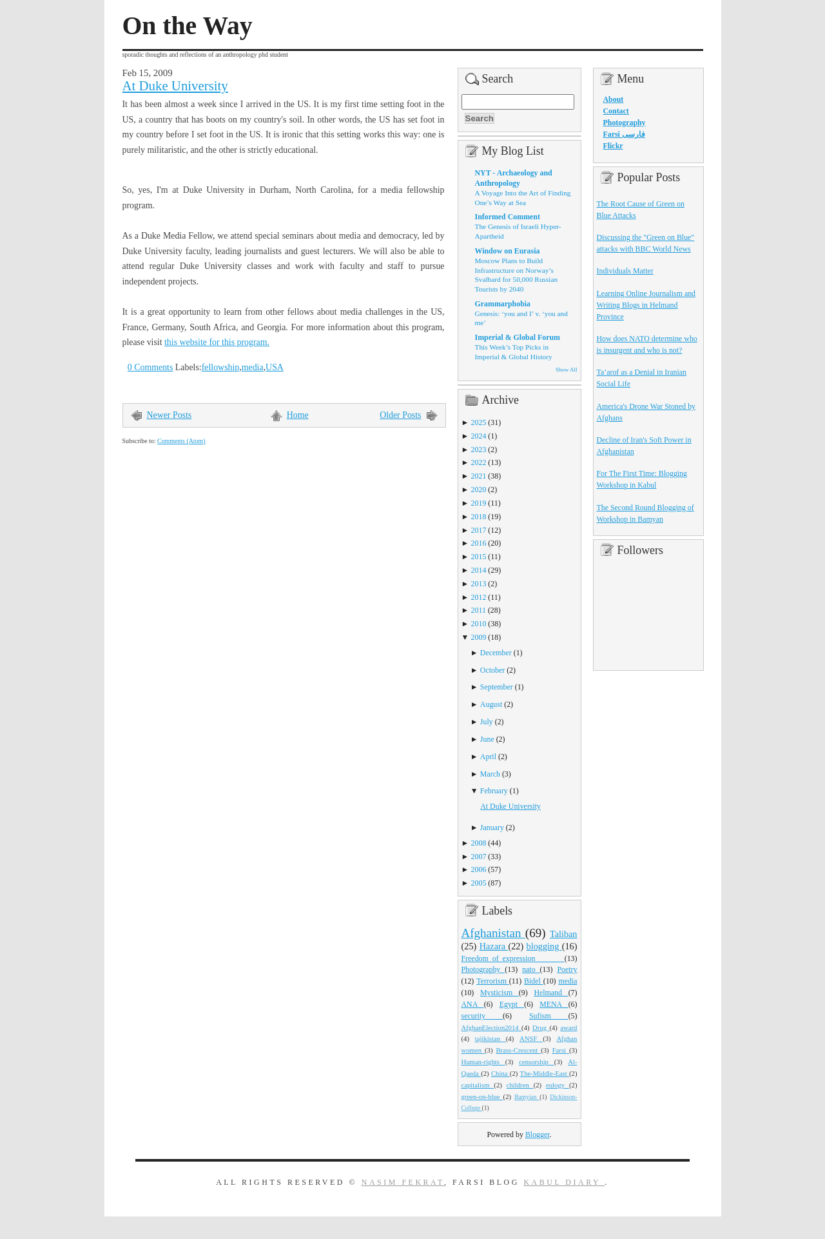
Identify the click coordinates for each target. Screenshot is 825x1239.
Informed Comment (507, 216)
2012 (479, 597)
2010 (479, 623)
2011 (478, 610)
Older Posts (400, 415)
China (500, 1073)
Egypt (512, 1004)
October (492, 670)
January (492, 827)
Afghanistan (493, 933)
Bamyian (526, 1097)
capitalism (477, 1085)
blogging (544, 946)
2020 (479, 489)
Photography (483, 969)
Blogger (537, 1134)
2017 (479, 530)
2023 (479, 449)
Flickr (613, 145)
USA (275, 367)
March (490, 773)
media (253, 367)
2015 (479, 556)
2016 (479, 543)
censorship (536, 1062)
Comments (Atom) (181, 440)
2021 (479, 476)
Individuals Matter (625, 270)
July (486, 721)
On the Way (187, 26)
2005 (479, 882)
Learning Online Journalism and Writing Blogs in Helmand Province (646, 305)
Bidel (533, 981)
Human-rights (483, 1062)
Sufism (548, 1015)
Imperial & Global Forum (517, 337)
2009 (479, 637)
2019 (479, 503)
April (488, 756)
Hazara (494, 946)
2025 (479, 422)
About (613, 99)
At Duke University (175, 86)
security (482, 1015)
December (496, 652)
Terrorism (492, 981)
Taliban (564, 934)
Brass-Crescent (518, 1050)
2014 (479, 570)
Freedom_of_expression (513, 958)
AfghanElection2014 (491, 1027)
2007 (479, 856)
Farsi (560, 1050)
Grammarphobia (503, 303)
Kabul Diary (564, 1182)
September (496, 686)
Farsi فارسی (624, 134)
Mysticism (499, 992)
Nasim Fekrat (403, 1182)
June (487, 739)
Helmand (551, 992)
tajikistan (490, 1038)
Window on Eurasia (507, 250)
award (568, 1027)
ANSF (531, 1038)
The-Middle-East (544, 1073)
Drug (540, 1027)
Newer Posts (169, 415)
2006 (479, 869)
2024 (479, 436)
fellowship (221, 367)
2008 (479, 842)
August (491, 704)
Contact (616, 110)
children (520, 1085)
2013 (479, 583)
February (494, 790)
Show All (566, 369)
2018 (479, 516)
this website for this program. (216, 342)
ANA (472, 1004)
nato (530, 969)
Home (298, 415)
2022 (479, 462)
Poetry (567, 969)
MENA (553, 1004)
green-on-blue (482, 1096)
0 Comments (150, 367)
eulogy (557, 1085)
